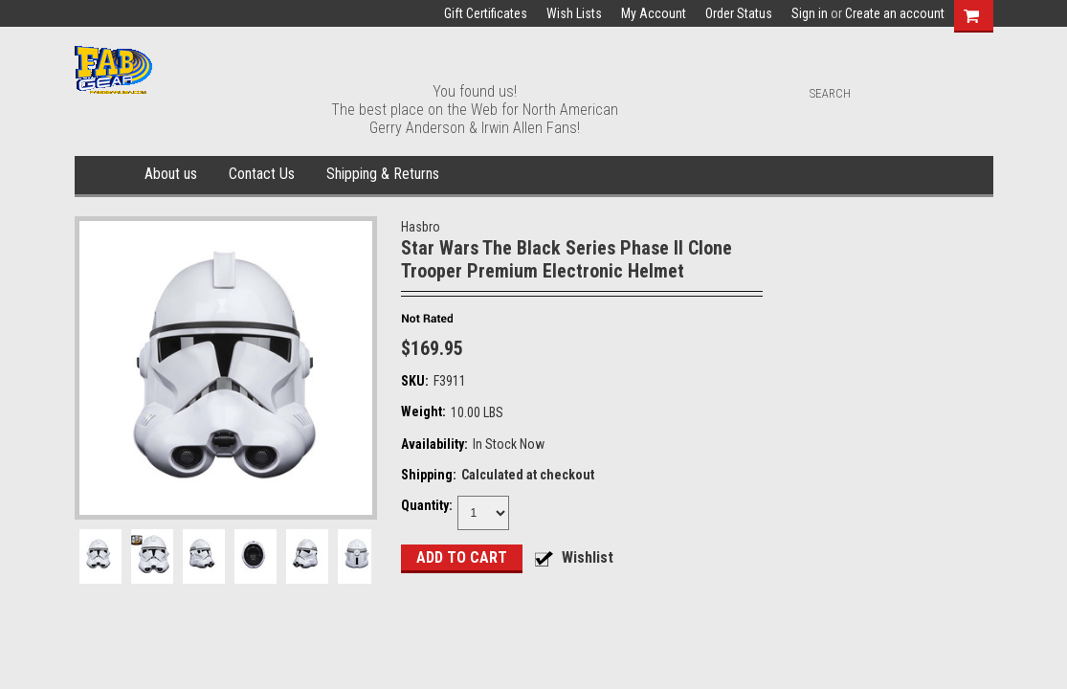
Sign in (809, 13)
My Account (653, 13)
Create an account (895, 13)
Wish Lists (574, 13)
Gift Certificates (485, 13)
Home (106, 175)
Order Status (738, 13)
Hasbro (420, 226)
